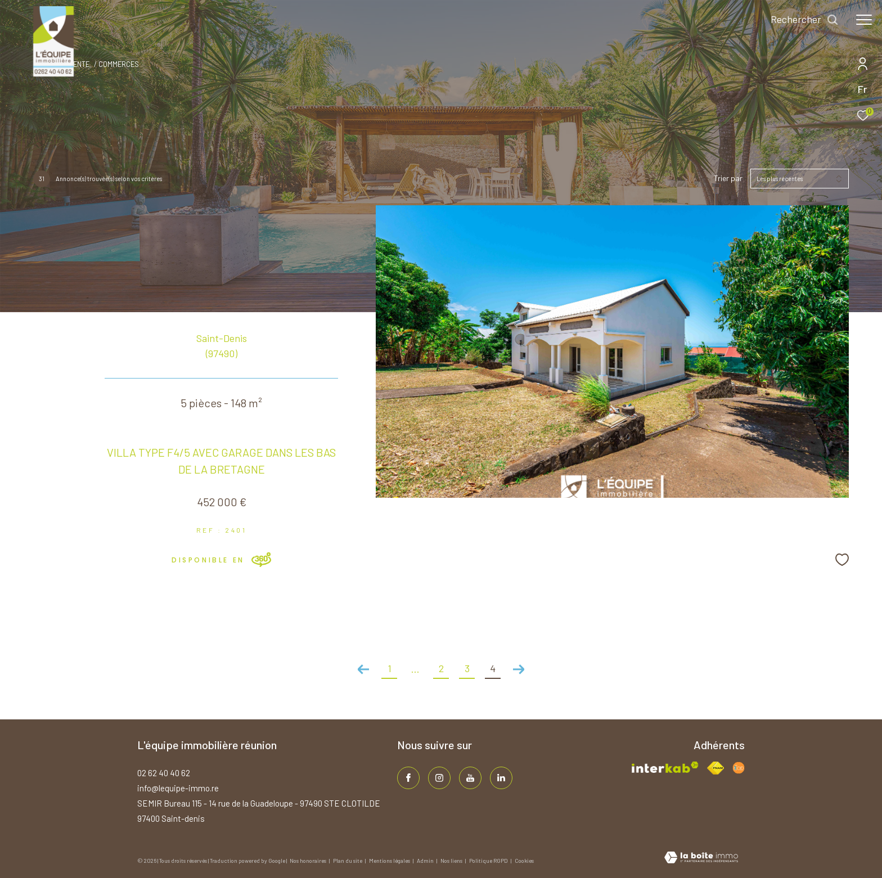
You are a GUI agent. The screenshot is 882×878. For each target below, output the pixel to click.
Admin (426, 860)
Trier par (728, 178)
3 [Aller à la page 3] (467, 668)
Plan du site (348, 860)
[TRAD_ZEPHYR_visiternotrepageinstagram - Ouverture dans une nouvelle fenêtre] (439, 778)
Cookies (524, 861)
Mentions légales (390, 860)
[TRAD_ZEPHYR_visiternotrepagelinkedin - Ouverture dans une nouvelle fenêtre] (501, 778)
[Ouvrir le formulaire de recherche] (805, 19)
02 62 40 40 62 (163, 773)
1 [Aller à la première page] (390, 668)
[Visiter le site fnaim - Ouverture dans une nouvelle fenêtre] (715, 768)
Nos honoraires (308, 860)
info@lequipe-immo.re (178, 788)
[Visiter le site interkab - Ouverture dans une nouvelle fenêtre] (665, 767)
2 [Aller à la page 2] (441, 668)
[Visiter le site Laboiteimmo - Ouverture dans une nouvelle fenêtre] (701, 858)
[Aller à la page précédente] (363, 669)
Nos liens (452, 860)
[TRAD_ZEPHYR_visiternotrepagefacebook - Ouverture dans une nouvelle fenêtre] (408, 778)
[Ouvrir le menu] (864, 19)
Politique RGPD (488, 860)
